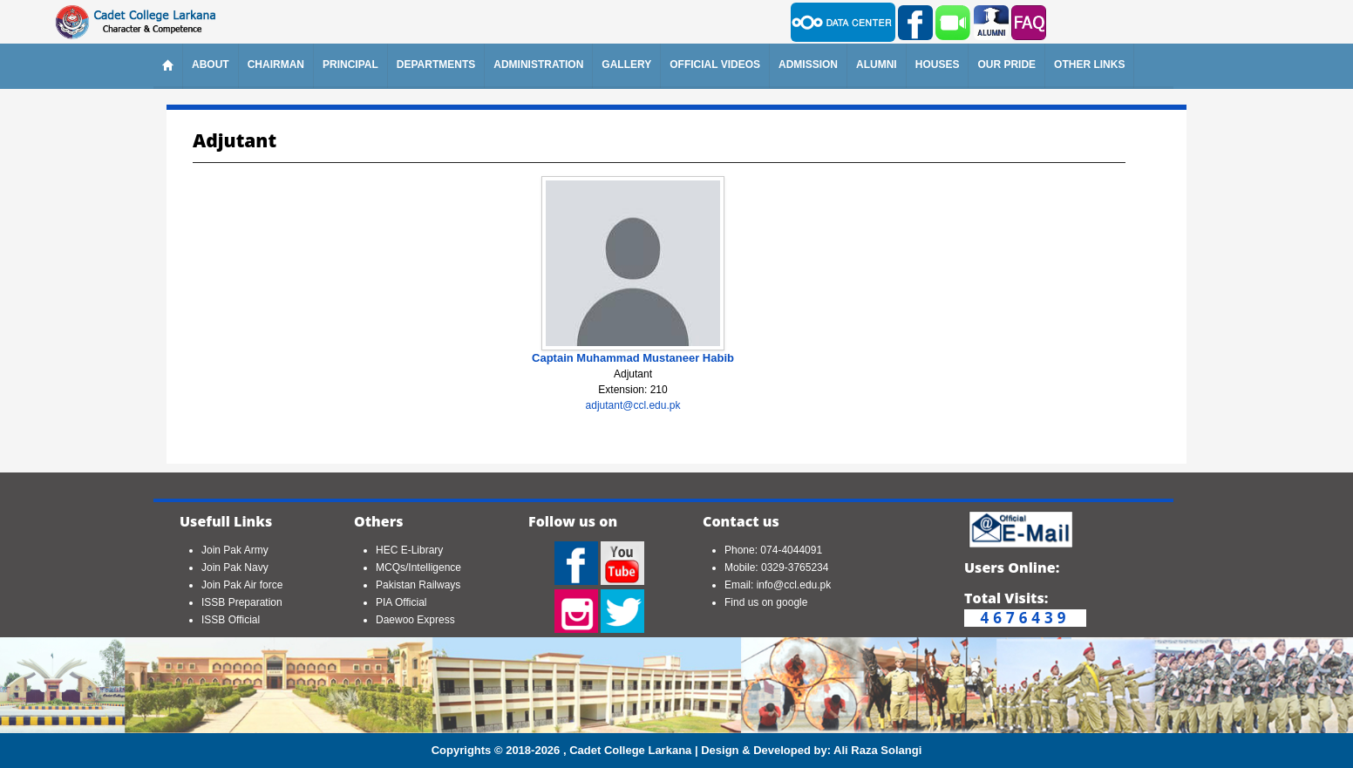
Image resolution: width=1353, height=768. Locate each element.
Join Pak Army (235, 550)
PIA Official (401, 602)
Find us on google (765, 602)
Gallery (626, 64)
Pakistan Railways (418, 585)
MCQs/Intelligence (418, 567)
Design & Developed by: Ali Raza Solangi (811, 750)
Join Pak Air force (241, 585)
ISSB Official (230, 620)
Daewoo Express (415, 620)
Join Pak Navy (235, 567)
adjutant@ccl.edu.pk (633, 405)
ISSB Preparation (241, 602)
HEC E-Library (409, 550)
